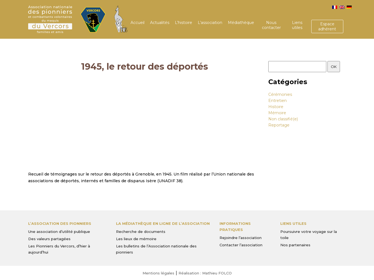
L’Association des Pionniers (59, 223)
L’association (210, 22)
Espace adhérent (327, 26)
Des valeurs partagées (49, 239)
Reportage (278, 125)
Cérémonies (280, 94)
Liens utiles (297, 25)
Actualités (159, 22)
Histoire (275, 106)
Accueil (137, 22)
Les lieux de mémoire (136, 239)
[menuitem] (334, 7)
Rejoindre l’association (240, 237)
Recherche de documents (140, 231)
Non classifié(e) (283, 118)
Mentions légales (158, 273)
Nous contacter (271, 25)
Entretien (277, 100)
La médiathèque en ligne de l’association (163, 223)
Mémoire (277, 112)
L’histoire (183, 22)
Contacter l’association (240, 245)
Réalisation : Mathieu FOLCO (205, 273)
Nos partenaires (295, 245)
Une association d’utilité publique (59, 231)
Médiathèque (241, 22)
